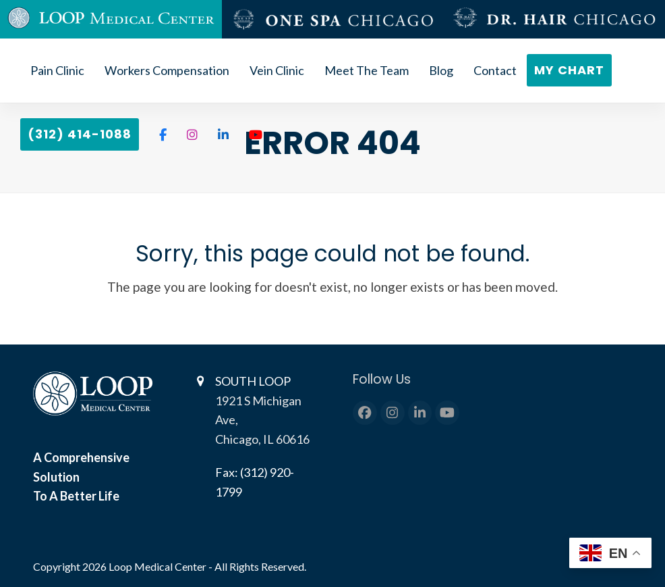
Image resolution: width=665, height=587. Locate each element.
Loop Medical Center (158, 566)
